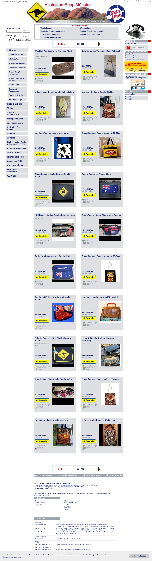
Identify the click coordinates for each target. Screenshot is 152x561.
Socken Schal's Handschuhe (92, 31)
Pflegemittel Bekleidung (90, 34)
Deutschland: (129, 54)
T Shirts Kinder (71, 530)
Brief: (127, 56)
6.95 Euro (134, 58)
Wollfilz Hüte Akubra (77, 532)
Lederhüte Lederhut (62, 532)
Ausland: (128, 60)
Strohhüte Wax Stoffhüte (94, 532)
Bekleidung (12, 50)
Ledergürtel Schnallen (50, 34)
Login (24, 1)
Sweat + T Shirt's (17, 95)
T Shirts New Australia (80, 528)
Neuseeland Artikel (15, 161)
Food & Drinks (13, 153)
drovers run (67, 507)
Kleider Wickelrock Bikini (95, 530)
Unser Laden (130, 94)
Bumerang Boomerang (63, 549)
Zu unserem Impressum (43, 488)
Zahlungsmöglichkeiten (136, 74)
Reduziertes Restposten (12, 170)
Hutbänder (107, 532)
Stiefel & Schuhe (14, 104)
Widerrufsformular (114, 475)
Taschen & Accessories (50, 37)
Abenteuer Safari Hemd (64, 528)
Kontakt (128, 97)
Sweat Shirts (81, 530)
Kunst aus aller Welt (16, 165)
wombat (66, 506)
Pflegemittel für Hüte (73, 533)
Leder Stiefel (60, 539)
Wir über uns (131, 91)
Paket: (127, 58)
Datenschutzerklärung (68, 475)
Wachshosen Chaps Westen (52, 31)
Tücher (10, 108)
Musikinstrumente (15, 123)
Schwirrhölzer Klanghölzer (82, 549)
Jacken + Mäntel (79, 26)
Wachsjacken (46, 28)
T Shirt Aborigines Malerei (98, 528)
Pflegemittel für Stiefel (73, 539)
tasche (66, 509)
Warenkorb (130, 41)
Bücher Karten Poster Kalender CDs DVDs (17, 143)
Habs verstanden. (139, 556)
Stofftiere (11, 138)
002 (82, 44)
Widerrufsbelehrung (91, 475)
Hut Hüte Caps (15, 99)
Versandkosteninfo (137, 60)
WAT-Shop (11, 176)
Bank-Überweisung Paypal (135, 77)
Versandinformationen (135, 52)
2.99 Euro (134, 56)
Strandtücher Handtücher (64, 544)
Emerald (66, 504)
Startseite (128, 99)
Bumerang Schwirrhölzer (13, 113)
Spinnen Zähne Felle (16, 157)
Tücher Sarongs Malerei (82, 544)
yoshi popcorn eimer (70, 502)
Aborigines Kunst (15, 119)
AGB (36, 475)
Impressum (48, 475)
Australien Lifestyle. (41, 495)
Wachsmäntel (85, 28)
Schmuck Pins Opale (16, 148)
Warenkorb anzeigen (12, 1)
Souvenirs (11, 133)
